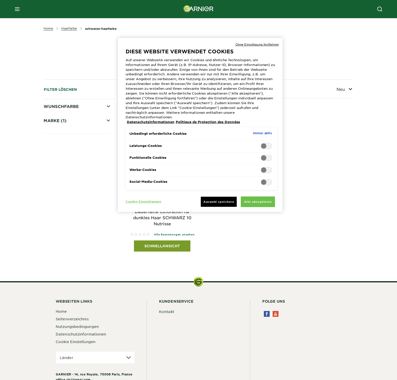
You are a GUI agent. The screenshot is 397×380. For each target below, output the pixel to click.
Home (61, 311)
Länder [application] (66, 357)
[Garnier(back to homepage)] (198, 9)
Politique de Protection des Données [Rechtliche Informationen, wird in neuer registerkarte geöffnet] (208, 122)
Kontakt (166, 311)
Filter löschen (60, 89)
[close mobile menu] (17, 9)
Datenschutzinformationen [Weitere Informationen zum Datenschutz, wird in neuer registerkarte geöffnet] (150, 122)
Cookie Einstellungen (75, 342)
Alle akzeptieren (257, 201)
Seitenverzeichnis (72, 319)
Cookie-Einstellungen (143, 201)
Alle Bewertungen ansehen (174, 234)
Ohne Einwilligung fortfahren (257, 44)
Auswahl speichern (218, 201)
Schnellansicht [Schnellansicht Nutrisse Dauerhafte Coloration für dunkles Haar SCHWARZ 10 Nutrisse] (162, 246)
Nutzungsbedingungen (77, 326)
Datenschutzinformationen (81, 334)
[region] (200, 125)
